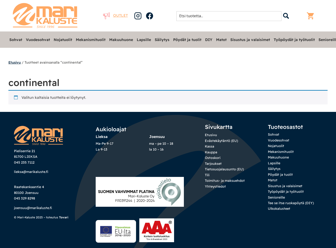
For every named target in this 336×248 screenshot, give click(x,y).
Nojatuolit (63, 39)
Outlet (115, 15)
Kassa (209, 146)
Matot (221, 39)
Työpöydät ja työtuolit (294, 39)
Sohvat (15, 39)
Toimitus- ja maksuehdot (225, 181)
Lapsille (144, 39)
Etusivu (14, 62)
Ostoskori (212, 158)
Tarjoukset (213, 164)
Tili (207, 175)
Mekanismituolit (90, 39)
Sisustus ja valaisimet (250, 39)
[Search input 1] (230, 16)
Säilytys (162, 39)
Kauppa (211, 152)
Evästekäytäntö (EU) (221, 141)
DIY (208, 39)
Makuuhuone (121, 39)
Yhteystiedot (215, 186)
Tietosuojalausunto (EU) (224, 169)
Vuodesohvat (38, 39)
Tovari (63, 217)
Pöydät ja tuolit (187, 39)
